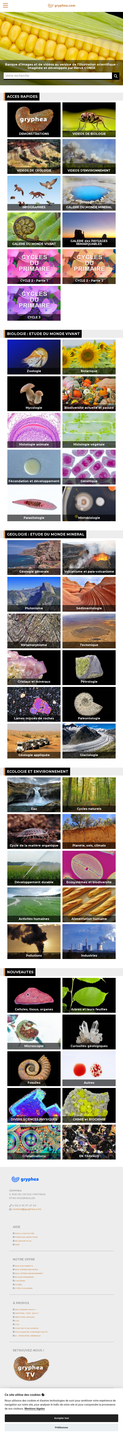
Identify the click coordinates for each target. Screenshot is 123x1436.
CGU (16, 1324)
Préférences (61, 1427)
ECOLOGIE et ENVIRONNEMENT (37, 771)
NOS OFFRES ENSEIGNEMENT (28, 1273)
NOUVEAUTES (20, 972)
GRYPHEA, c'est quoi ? (26, 1313)
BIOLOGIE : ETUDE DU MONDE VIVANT (43, 334)
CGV (16, 1321)
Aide (16, 1245)
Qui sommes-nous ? (24, 1309)
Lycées (17, 1285)
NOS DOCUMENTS (23, 1266)
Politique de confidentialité (30, 1332)
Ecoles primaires (23, 1277)
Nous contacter (23, 1233)
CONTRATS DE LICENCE (25, 1328)
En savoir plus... (23, 1241)
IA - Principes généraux (27, 1336)
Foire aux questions (25, 1237)
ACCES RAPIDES (22, 96)
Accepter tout (61, 1418)
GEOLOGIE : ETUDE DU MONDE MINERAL (45, 534)
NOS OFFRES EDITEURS (25, 1269)
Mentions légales (24, 1317)
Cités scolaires (22, 1288)
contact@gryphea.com (26, 1209)
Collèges (19, 1281)
